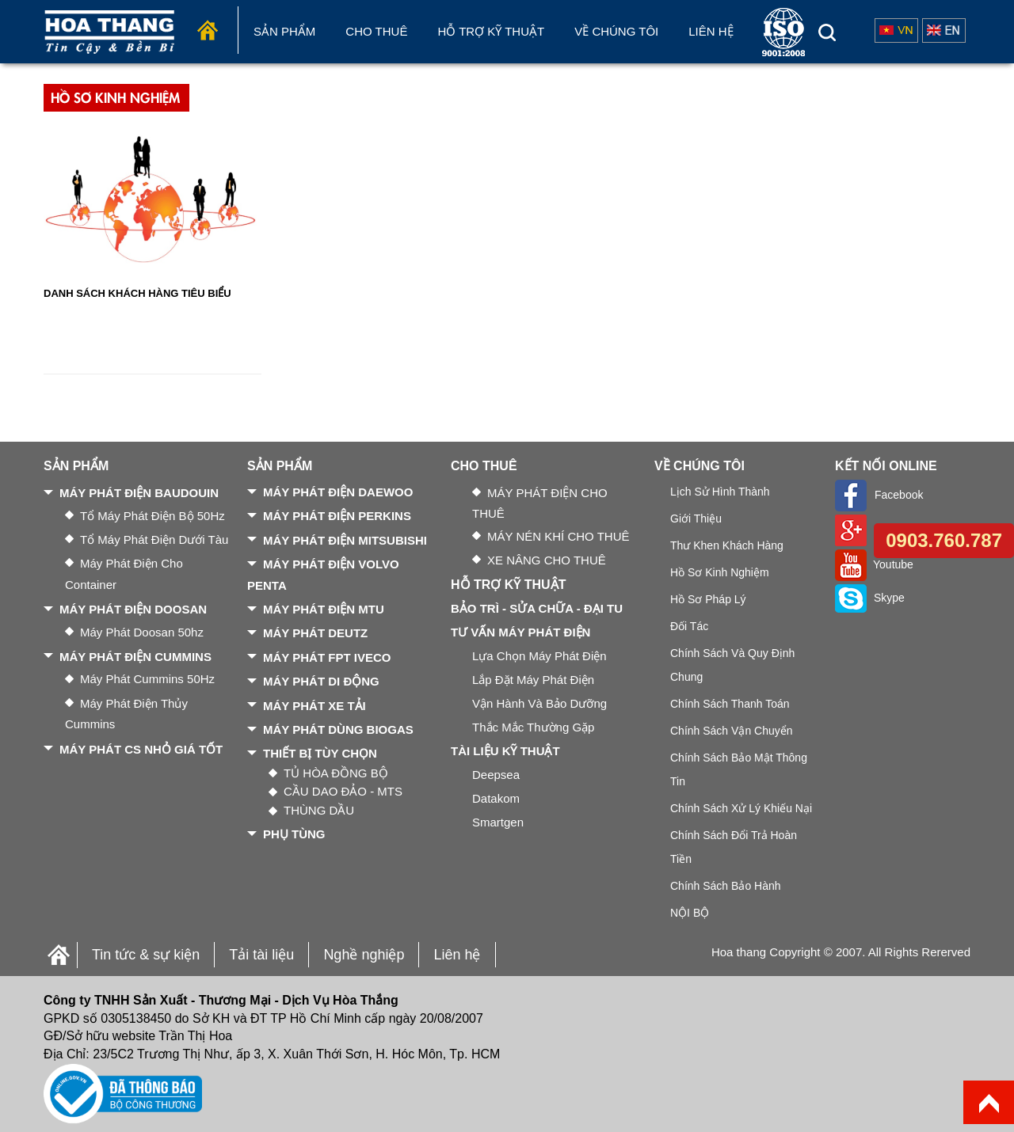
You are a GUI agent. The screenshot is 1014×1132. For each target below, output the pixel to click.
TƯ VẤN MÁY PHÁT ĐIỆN (520, 632)
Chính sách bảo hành (725, 885)
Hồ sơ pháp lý (708, 599)
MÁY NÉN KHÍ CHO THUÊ (558, 536)
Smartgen (498, 822)
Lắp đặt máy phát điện (533, 679)
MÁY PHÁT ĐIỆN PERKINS (337, 515)
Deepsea (496, 774)
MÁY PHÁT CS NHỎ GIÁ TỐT (141, 749)
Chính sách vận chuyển (731, 730)
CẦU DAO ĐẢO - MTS (343, 791)
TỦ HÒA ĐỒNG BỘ (336, 773)
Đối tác (689, 626)
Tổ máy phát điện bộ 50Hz (152, 515)
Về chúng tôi (616, 31)
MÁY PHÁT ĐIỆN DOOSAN (133, 609)
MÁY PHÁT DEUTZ (315, 633)
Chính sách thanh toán (730, 703)
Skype (870, 597)
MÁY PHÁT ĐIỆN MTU (323, 609)
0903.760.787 (944, 540)
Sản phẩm (284, 31)
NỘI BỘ (689, 912)
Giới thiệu (696, 518)
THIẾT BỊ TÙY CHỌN (320, 753)
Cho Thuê (376, 31)
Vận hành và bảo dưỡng (539, 703)
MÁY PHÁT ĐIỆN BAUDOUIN (139, 493)
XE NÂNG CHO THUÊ (546, 560)
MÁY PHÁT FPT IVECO (327, 657)
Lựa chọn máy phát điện (539, 656)
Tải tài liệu (261, 955)
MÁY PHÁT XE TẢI (314, 705)
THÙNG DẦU (319, 810)
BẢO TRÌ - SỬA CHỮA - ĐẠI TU (537, 608)
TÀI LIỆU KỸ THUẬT (505, 751)
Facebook (879, 494)
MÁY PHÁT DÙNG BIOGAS (338, 729)
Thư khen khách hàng (726, 545)
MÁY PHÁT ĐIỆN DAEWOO (338, 492)
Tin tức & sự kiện (146, 955)
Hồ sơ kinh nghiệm (719, 572)
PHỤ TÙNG (294, 834)
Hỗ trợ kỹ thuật (490, 31)
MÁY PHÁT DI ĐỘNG (321, 681)
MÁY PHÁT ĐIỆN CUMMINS (135, 656)
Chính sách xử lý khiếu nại (741, 808)
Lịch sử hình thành (720, 491)
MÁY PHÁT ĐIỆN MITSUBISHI (345, 540)
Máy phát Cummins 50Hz (147, 679)
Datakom (496, 798)
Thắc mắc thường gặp (533, 727)
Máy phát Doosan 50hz (142, 632)
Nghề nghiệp (363, 955)
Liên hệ (710, 31)
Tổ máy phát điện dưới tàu (154, 539)
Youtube (874, 564)
